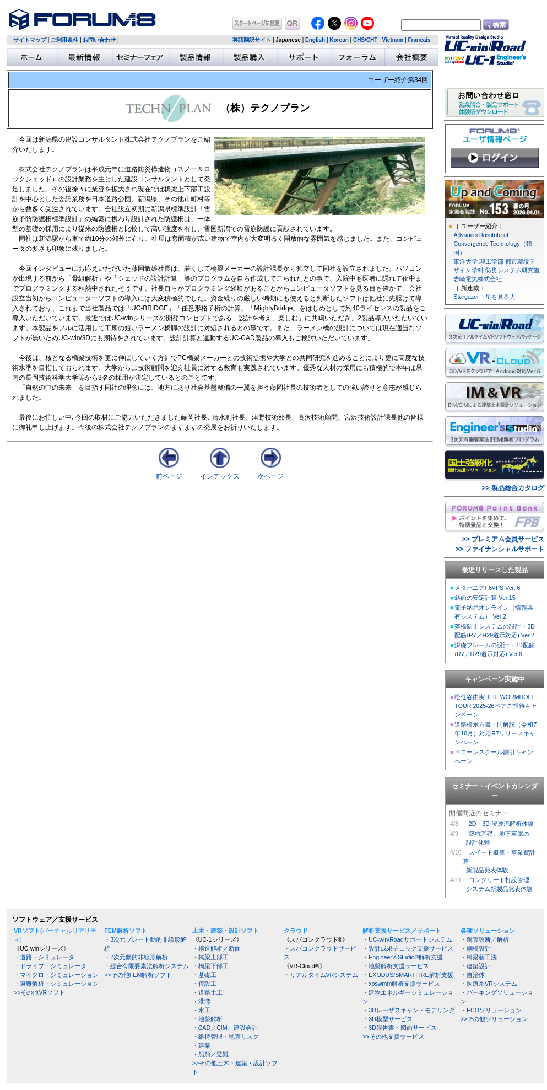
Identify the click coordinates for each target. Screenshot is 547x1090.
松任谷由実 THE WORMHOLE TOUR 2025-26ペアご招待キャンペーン (495, 706)
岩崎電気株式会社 (477, 279)
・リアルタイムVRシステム (321, 974)
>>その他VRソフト (39, 992)
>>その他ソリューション (494, 1019)
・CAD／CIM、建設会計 (225, 1027)
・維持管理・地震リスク (225, 1036)
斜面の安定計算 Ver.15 (484, 597)
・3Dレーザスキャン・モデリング (408, 1010)
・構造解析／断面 (216, 948)
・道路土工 (207, 992)
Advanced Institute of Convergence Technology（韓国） (492, 244)
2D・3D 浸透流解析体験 (501, 823)
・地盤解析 (207, 1019)
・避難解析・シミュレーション (56, 983)
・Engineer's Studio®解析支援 (402, 957)
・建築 (201, 1045)
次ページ (270, 476)
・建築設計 (476, 966)
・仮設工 (204, 983)
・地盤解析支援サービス (395, 966)
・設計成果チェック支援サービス (407, 948)
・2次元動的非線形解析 (136, 957)
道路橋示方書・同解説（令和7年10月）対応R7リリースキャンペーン (495, 733)
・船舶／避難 (210, 1054)
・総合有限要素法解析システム (146, 966)
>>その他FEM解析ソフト (138, 974)
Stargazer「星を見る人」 (487, 296)
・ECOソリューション (491, 1010)
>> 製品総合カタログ (513, 488)
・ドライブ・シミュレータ (50, 966)
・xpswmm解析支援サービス (401, 983)
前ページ (169, 476)
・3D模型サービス (387, 1019)
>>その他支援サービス (393, 1036)
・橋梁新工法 (479, 957)
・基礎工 (204, 974)
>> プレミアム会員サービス (503, 539)
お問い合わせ (99, 40)
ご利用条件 (64, 40)
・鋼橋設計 (476, 948)
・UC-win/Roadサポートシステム (407, 939)
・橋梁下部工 (210, 966)
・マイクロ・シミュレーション (56, 974)
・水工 (201, 1010)
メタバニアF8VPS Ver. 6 (487, 587)
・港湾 (201, 1001)
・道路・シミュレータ (44, 957)
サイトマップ (29, 40)
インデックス (220, 476)
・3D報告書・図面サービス (399, 1027)
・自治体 (473, 974)
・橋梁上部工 (210, 957)
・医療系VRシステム (489, 983)
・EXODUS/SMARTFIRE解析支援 (407, 974)
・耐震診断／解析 (485, 939)
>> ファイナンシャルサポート (500, 549)
